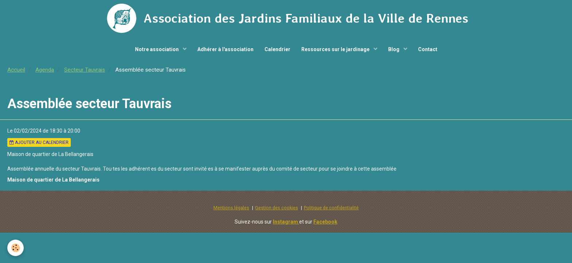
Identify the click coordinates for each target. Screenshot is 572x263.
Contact (427, 49)
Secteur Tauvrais (84, 69)
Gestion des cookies (276, 207)
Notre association (157, 49)
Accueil (16, 69)
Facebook (325, 222)
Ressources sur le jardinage (336, 49)
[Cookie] (15, 248)
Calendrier (277, 49)
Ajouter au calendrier (39, 142)
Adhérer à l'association (225, 49)
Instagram (286, 222)
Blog (394, 49)
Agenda (44, 69)
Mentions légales (231, 207)
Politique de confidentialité (331, 207)
